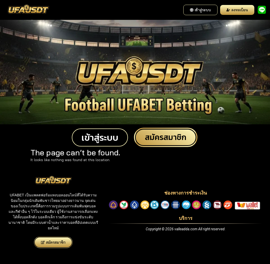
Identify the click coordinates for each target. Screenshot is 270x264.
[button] (200, 10)
